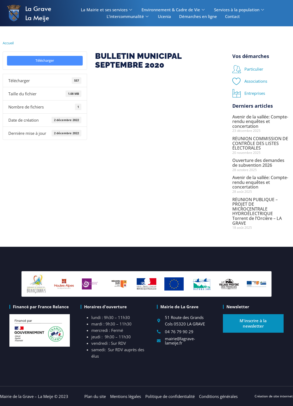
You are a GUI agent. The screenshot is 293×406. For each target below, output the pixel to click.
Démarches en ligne (198, 16)
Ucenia (164, 16)
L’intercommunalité (128, 16)
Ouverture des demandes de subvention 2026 (258, 162)
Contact (232, 16)
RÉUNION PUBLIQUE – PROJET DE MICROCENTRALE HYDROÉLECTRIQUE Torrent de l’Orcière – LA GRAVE (257, 211)
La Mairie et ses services (107, 9)
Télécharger (44, 60)
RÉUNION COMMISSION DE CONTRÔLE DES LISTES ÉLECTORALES (260, 143)
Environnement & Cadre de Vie (174, 9)
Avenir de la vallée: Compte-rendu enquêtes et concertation (260, 121)
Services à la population (239, 9)
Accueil (8, 43)
